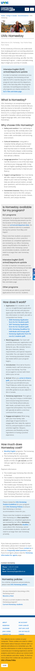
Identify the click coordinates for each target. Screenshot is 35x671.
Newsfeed (6, 625)
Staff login (23, 625)
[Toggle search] (27, 9)
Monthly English (10, 451)
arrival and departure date (19, 225)
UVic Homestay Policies (14, 507)
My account (23, 622)
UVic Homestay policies (18, 585)
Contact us (7, 634)
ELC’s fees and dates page (12, 92)
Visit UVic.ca (23, 628)
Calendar (6, 628)
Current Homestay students (13, 604)
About (5, 622)
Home (3, 15)
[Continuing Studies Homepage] (8, 9)
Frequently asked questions (17, 550)
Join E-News (7, 631)
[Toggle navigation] (32, 9)
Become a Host (8, 596)
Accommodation (23, 15)
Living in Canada (11, 15)
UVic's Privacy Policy (8, 660)
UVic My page (23, 631)
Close (4, 665)
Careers (21, 634)
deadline (25, 525)
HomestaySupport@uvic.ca (16, 571)
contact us (27, 548)
